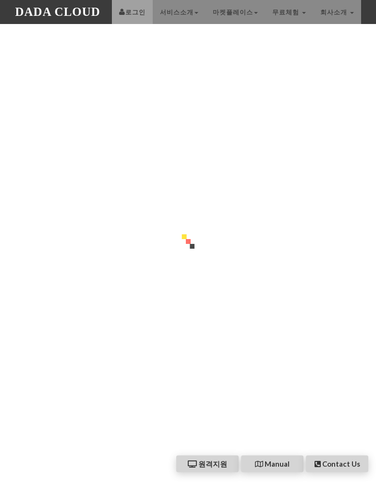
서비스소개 (179, 21)
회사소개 (337, 21)
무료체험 (289, 21)
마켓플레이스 (235, 21)
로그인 (132, 21)
